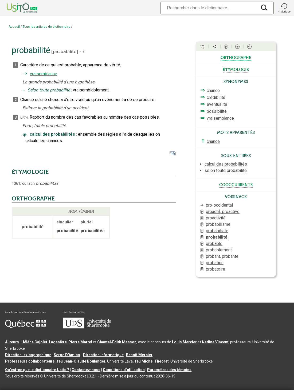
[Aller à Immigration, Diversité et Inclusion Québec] (25, 326)
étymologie (236, 69)
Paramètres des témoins (169, 370)
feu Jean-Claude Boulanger (81, 361)
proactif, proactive (223, 211)
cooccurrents (236, 184)
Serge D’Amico (67, 355)
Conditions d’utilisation (124, 370)
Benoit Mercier (139, 355)
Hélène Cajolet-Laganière (44, 342)
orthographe (236, 57)
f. (84, 52)
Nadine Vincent (215, 342)
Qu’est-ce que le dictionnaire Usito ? (37, 370)
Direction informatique (103, 355)
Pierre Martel (80, 342)
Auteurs (12, 342)
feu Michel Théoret (152, 361)
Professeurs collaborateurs (30, 361)
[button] (284, 8)
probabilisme (218, 224)
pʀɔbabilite (64, 51)
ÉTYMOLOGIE (30, 172)
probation (215, 262)
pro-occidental (219, 205)
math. (24, 117)
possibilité (217, 111)
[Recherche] (209, 8)
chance (213, 90)
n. (81, 52)
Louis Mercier (184, 342)
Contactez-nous (86, 370)
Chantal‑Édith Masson (116, 342)
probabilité (217, 237)
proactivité (216, 217)
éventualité (217, 104)
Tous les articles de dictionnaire (46, 27)
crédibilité (216, 97)
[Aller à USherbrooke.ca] (87, 327)
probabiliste (217, 230)
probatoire (215, 269)
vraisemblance (43, 73)
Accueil (14, 27)
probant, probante (222, 256)
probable (214, 243)
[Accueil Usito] (16, 8)
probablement (219, 249)
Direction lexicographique (28, 355)
